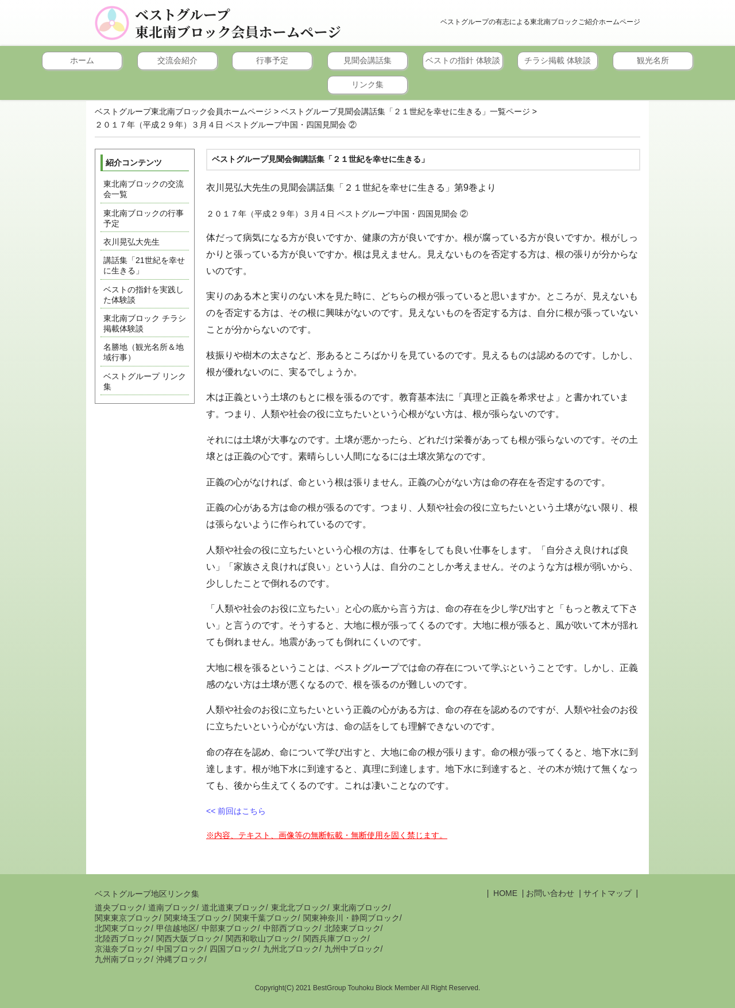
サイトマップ (607, 893)
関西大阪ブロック (188, 938)
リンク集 (367, 84)
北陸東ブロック (352, 928)
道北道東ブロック (234, 907)
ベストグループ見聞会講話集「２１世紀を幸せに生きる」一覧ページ (405, 111)
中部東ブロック (230, 928)
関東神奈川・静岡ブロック (351, 917)
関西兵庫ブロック (335, 938)
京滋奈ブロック (123, 948)
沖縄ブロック (180, 959)
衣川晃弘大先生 (131, 241)
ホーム (82, 60)
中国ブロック (180, 948)
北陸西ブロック (123, 938)
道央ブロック (119, 907)
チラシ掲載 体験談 (557, 60)
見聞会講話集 (367, 60)
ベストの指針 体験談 (462, 60)
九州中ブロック (352, 948)
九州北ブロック (291, 948)
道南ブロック (172, 907)
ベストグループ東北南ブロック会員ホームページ (238, 23)
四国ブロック (234, 948)
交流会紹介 (177, 60)
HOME (504, 893)
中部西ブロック (291, 928)
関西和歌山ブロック (262, 938)
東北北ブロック (299, 907)
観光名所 (653, 60)
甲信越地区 (176, 928)
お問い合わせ (550, 893)
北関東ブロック (123, 928)
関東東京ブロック (127, 917)
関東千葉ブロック (266, 917)
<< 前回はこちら (236, 811)
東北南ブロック (360, 907)
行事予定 (272, 60)
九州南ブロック (123, 959)
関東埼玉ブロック (196, 917)
